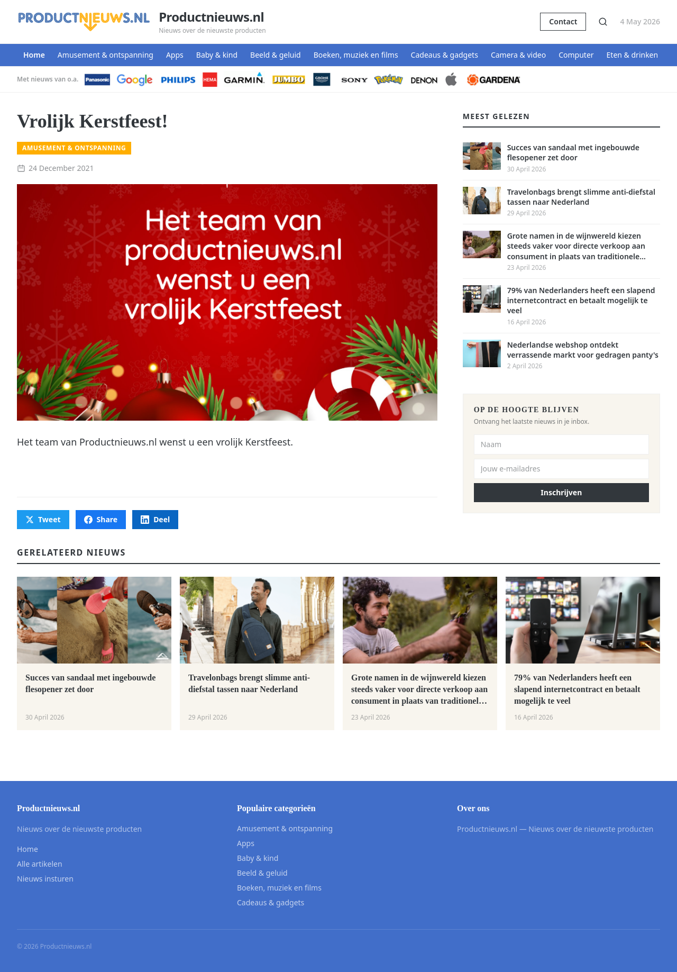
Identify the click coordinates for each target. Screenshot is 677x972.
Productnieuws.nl (211, 16)
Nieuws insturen (45, 879)
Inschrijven (561, 492)
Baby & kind (216, 55)
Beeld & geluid (275, 55)
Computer (576, 55)
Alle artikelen (39, 864)
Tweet (43, 519)
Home (34, 55)
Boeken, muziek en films (356, 55)
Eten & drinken (632, 55)
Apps (175, 55)
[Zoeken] (602, 21)
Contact (563, 21)
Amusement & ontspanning (105, 55)
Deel (155, 519)
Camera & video (518, 55)
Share (101, 519)
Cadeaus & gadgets (444, 55)
